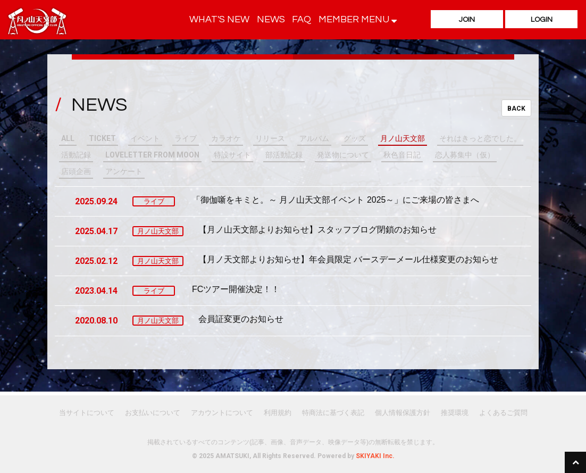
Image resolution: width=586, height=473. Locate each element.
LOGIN (541, 19)
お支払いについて (152, 413)
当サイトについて (86, 413)
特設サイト (232, 155)
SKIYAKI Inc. (375, 456)
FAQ (301, 19)
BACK (516, 108)
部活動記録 (284, 155)
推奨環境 (454, 413)
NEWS (271, 19)
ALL (67, 138)
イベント (145, 138)
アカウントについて (222, 413)
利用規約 (277, 413)
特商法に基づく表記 (333, 413)
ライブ (185, 138)
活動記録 (76, 155)
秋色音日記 (402, 155)
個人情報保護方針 (402, 413)
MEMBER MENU (358, 19)
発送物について (343, 155)
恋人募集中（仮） (465, 155)
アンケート (124, 171)
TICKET (102, 138)
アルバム (314, 138)
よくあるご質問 (503, 413)
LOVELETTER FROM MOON (152, 155)
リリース (270, 138)
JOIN (467, 19)
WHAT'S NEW (219, 19)
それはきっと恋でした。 (480, 138)
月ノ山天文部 (402, 138)
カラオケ (226, 138)
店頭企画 (76, 171)
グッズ (355, 138)
